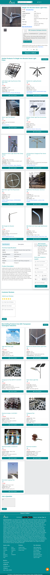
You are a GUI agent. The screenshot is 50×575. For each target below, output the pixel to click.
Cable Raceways (13, 534)
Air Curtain (21, 533)
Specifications (5, 243)
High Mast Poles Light (7, 346)
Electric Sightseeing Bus (7, 540)
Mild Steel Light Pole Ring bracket (10, 189)
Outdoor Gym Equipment (39, 539)
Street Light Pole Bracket (8, 116)
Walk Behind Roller (42, 519)
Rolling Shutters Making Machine (20, 537)
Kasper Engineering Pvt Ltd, (8, 235)
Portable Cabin (24, 519)
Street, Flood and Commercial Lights (10, 4)
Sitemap (5, 548)
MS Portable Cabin (31, 524)
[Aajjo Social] (38, 516)
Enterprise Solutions (37, 555)
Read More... (41, 46)
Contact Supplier (27, 41)
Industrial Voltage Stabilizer (22, 529)
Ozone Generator (6, 542)
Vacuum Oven (29, 526)
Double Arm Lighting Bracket (33, 80)
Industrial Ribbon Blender (24, 520)
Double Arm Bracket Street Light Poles (36, 346)
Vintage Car (20, 540)
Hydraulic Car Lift (10, 523)
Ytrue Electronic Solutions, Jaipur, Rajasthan (11, 164)
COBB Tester (35, 530)
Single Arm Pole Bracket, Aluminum (35, 189)
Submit (4, 318)
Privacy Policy (21, 549)
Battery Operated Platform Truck (29, 540)
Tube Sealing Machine (14, 520)
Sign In (39, 1)
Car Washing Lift (30, 537)
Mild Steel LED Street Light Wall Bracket (36, 225)
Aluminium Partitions (33, 520)
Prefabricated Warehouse (38, 525)
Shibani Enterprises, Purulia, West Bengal (11, 92)
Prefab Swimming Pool (33, 538)
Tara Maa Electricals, (31, 164)
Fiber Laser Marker (36, 531)
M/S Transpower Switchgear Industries (37, 29)
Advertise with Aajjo (37, 548)
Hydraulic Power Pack (15, 528)
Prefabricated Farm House (8, 524)
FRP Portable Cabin (40, 524)
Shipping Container (15, 526)
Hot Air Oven (35, 526)
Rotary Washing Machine (12, 529)
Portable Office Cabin (20, 525)
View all (45, 324)
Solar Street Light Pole (32, 379)
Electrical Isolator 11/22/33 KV (10, 446)
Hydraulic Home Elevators (35, 521)
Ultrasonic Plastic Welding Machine (23, 534)
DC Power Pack (41, 526)
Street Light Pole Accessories (21, 4)
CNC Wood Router (24, 528)
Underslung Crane (10, 530)
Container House (23, 526)
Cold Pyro (12, 542)
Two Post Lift (36, 537)
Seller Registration (37, 546)
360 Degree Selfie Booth (19, 542)
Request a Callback (30, 52)
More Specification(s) (27, 26)
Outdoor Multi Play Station (33, 519)
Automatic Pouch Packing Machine (18, 535)
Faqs (4, 556)
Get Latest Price (29, 9)
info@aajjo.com (6, 565)
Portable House (41, 523)
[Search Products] (18, 2)
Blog (4, 552)
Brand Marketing (36, 552)
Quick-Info (5, 554)
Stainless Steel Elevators (26, 523)
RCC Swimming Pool (19, 539)
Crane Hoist (23, 530)
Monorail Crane (29, 530)
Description (21, 243)
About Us (5, 546)
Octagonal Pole (30, 412)
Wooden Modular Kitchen (8, 537)
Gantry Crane (17, 530)
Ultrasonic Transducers (35, 534)
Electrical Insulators (31, 446)
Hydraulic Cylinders (7, 528)
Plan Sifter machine (40, 533)
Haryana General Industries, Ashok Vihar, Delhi (36, 235)
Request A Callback (25, 512)
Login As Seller (36, 556)
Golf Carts (15, 540)
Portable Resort (25, 524)
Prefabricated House (7, 526)
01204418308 (6, 561)
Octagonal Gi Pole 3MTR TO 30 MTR (11, 379)
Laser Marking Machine (16, 519)
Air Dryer (42, 535)
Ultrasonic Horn (6, 534)
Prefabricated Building (29, 525)
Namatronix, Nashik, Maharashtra (33, 128)
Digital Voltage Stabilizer (33, 529)
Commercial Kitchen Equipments (30, 533)
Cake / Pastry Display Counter (26, 531)
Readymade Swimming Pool (29, 539)
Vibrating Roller (6, 520)
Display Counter (26, 521)
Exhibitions (5, 555)
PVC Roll (17, 533)
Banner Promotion (37, 551)
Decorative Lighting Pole (8, 479)
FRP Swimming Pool (42, 538)
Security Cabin (34, 523)
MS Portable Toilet (17, 524)
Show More (44, 58)
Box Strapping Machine (7, 521)
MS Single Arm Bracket (8, 225)
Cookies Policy (21, 546)
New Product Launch (37, 554)
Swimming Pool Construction (8, 539)
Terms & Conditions (22, 548)
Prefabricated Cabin (11, 525)
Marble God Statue (10, 533)
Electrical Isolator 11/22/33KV (9, 412)
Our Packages (36, 549)
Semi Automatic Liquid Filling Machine (33, 535)
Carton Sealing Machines (17, 521)
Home (2, 4)
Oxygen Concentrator (40, 540)
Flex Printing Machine (32, 528)
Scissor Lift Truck (17, 523)
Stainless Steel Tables (42, 520)
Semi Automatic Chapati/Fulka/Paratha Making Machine (17, 538)
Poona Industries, (6, 124)
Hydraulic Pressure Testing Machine (13, 531)
